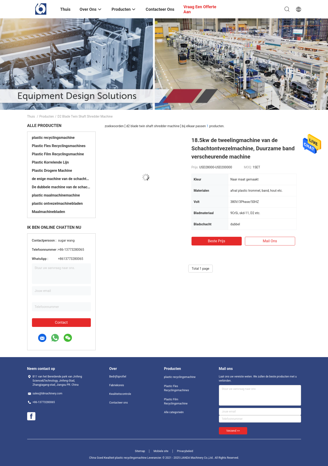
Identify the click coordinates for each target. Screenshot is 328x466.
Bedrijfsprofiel (117, 376)
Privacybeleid (185, 451)
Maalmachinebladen (48, 212)
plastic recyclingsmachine (53, 137)
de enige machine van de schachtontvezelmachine (61, 179)
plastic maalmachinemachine (56, 195)
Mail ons (270, 241)
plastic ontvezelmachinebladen (57, 203)
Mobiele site (161, 451)
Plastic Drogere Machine (52, 170)
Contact (61, 322)
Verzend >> (233, 430)
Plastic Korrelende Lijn (50, 162)
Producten (46, 116)
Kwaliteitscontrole (120, 394)
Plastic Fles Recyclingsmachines (59, 146)
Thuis (31, 116)
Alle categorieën (174, 412)
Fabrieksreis (116, 385)
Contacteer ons (118, 402)
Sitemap (140, 451)
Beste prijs (216, 241)
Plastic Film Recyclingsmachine (58, 154)
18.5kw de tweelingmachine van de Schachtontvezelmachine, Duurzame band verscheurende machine (243, 148)
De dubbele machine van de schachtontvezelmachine (61, 187)
